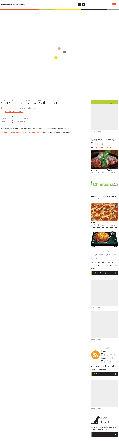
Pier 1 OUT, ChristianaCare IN (104, 196)
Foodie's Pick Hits (102, 273)
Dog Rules (98, 434)
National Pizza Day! (99, 222)
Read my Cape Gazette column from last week (21, 132)
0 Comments (22, 119)
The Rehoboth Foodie (104, 173)
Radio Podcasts (100, 373)
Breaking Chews (104, 148)
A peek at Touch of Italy (101, 170)
